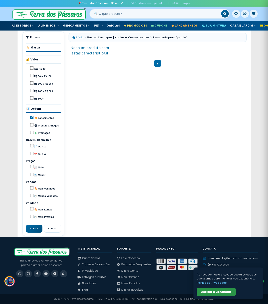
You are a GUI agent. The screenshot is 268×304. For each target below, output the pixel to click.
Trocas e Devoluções (94, 264)
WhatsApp (181, 3)
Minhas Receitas (130, 290)
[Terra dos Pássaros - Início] (49, 13)
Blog (83, 290)
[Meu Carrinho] (254, 14)
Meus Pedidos (128, 283)
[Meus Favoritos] (236, 14)
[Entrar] (245, 14)
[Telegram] (54, 273)
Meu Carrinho (128, 277)
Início (77, 37)
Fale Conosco (128, 258)
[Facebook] (37, 273)
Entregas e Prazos (92, 277)
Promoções (135, 26)
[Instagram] (28, 273)
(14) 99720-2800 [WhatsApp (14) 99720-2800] (216, 264)
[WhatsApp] (19, 273)
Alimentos (48, 26)
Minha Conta (128, 271)
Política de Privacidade (212, 283)
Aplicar (34, 228)
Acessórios (23, 26)
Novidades (87, 283)
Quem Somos (89, 258)
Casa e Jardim (243, 26)
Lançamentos (185, 26)
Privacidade (88, 271)
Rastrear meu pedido (148, 3)
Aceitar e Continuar (216, 292)
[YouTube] (46, 273)
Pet (98, 26)
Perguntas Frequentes (134, 264)
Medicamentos (76, 26)
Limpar (52, 228)
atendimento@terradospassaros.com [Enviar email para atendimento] (230, 258)
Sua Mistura (214, 26)
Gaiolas (113, 26)
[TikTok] (63, 273)
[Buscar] (225, 14)
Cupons (159, 26)
